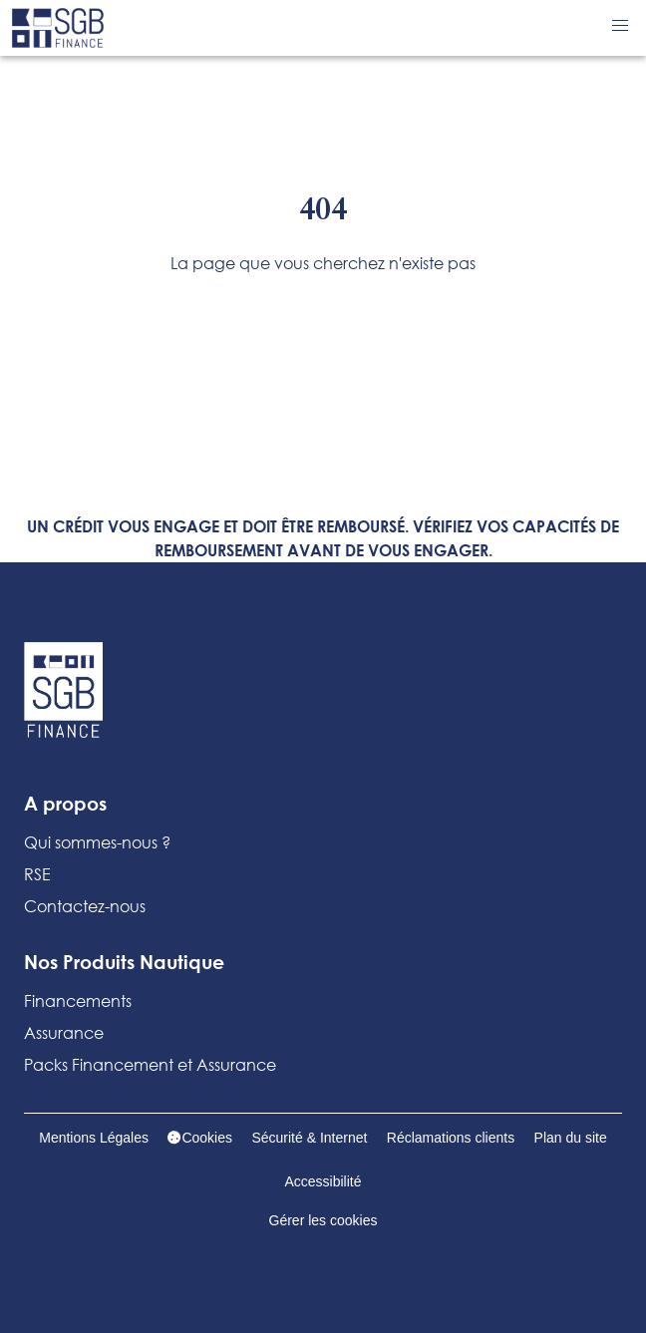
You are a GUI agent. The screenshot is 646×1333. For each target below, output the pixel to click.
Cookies (199, 1138)
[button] (620, 26)
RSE (37, 873)
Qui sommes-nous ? (97, 842)
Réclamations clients (450, 1138)
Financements (78, 1000)
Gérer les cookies (323, 1220)
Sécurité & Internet (309, 1138)
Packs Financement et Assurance (150, 1064)
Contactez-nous (85, 905)
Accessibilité (322, 1181)
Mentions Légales (94, 1138)
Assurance (64, 1032)
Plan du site (570, 1138)
